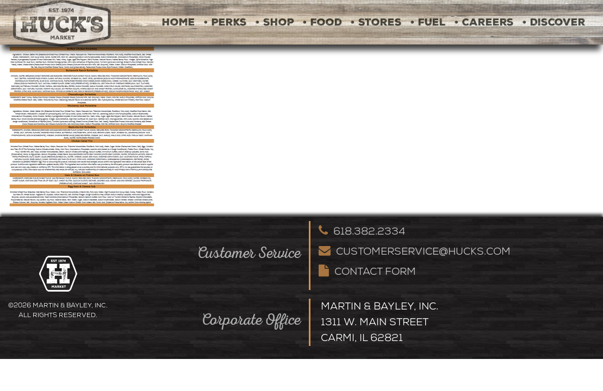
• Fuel (428, 22)
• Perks (225, 22)
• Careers (484, 22)
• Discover (554, 22)
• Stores (376, 22)
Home (178, 22)
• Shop (275, 22)
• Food (322, 22)
